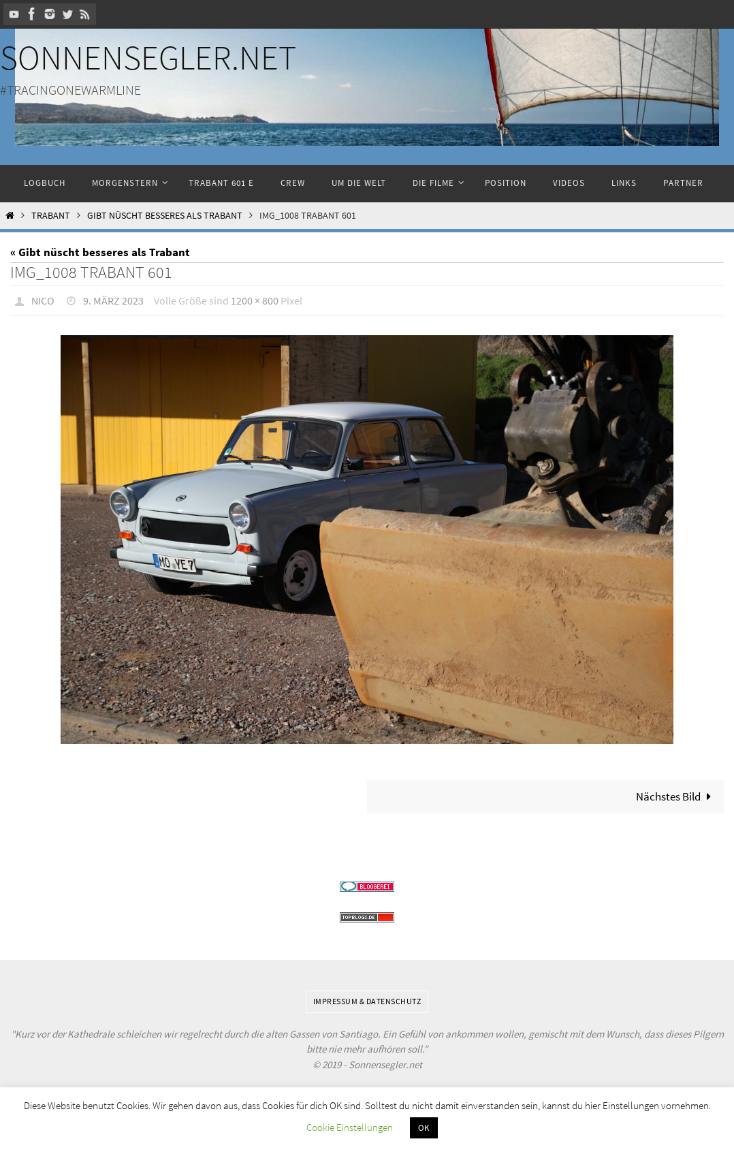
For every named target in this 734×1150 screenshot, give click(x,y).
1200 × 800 (254, 300)
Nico (42, 300)
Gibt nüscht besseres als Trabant (164, 215)
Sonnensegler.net (148, 57)
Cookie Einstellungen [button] (349, 1127)
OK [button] (424, 1128)
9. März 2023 (113, 300)
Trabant (50, 215)
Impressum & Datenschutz (367, 1000)
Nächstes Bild (676, 795)
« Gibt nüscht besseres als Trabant (100, 252)
